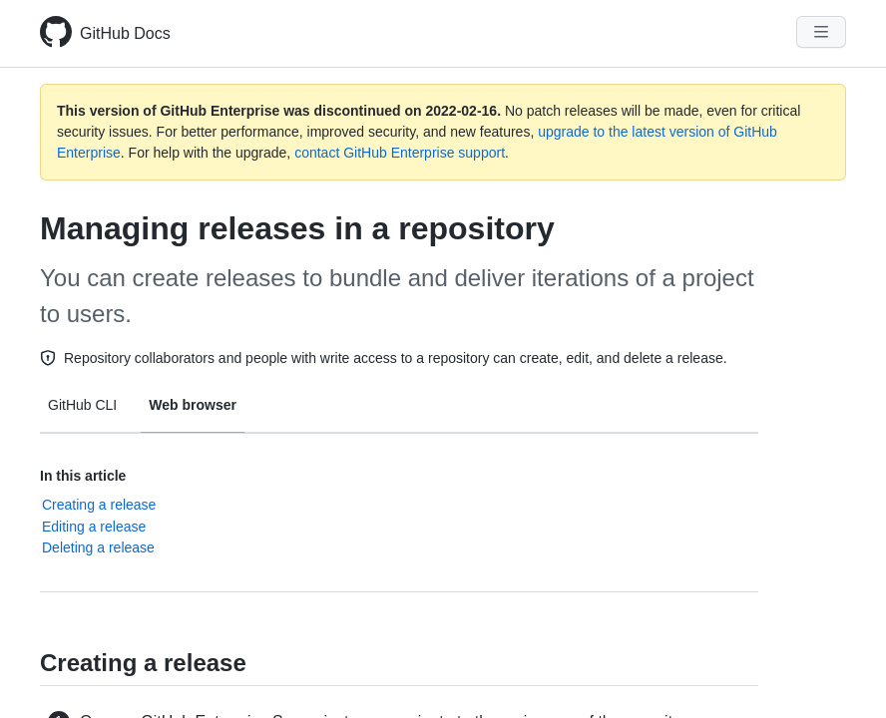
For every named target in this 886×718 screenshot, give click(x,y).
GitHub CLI (82, 405)
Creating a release (99, 505)
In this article (83, 476)
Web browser (192, 405)
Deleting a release (98, 547)
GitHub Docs (125, 33)
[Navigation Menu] (821, 32)
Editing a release (94, 527)
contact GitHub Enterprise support (399, 153)
